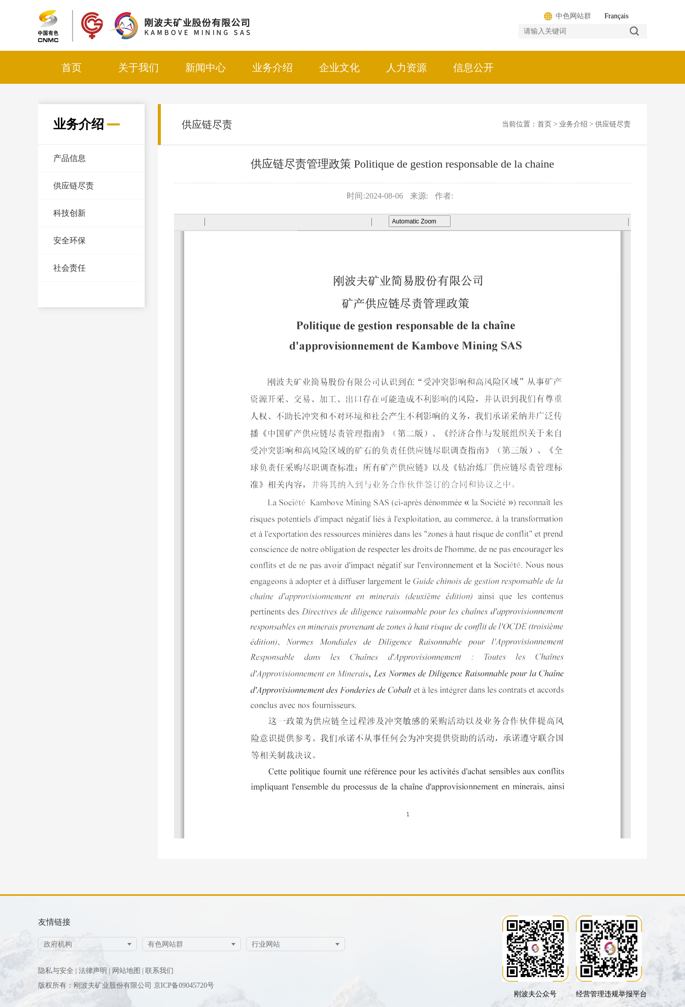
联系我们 (159, 970)
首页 (71, 67)
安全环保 (69, 240)
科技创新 (69, 213)
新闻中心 (205, 67)
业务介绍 (272, 67)
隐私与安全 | (57, 970)
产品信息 (69, 158)
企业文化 (339, 67)
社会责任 (69, 268)
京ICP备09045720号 (184, 985)
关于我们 (138, 67)
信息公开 (473, 67)
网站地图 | (128, 970)
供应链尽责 (73, 185)
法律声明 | (94, 970)
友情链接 (54, 922)
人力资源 (406, 67)
